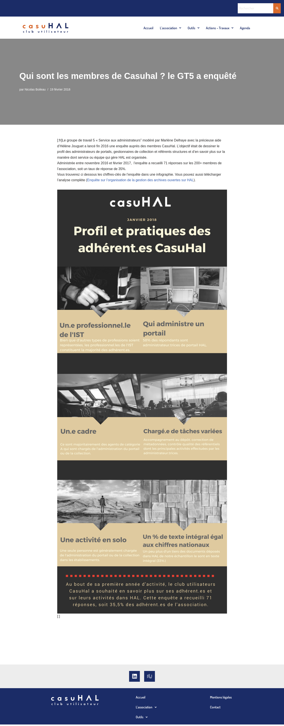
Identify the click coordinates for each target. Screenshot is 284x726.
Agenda (245, 28)
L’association (170, 28)
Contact (215, 708)
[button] (170, 28)
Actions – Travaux (219, 28)
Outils (193, 28)
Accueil (148, 28)
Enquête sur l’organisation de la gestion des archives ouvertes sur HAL (142, 181)
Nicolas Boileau (35, 89)
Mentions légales (221, 699)
